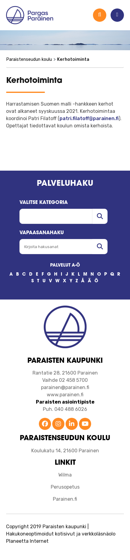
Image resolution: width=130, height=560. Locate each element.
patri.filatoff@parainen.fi (89, 118)
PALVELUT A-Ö (65, 265)
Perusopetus (65, 487)
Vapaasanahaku (41, 233)
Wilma (65, 475)
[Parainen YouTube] (85, 424)
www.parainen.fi (65, 395)
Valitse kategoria (43, 202)
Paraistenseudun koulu (29, 59)
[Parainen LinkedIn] (72, 424)
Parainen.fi (65, 499)
